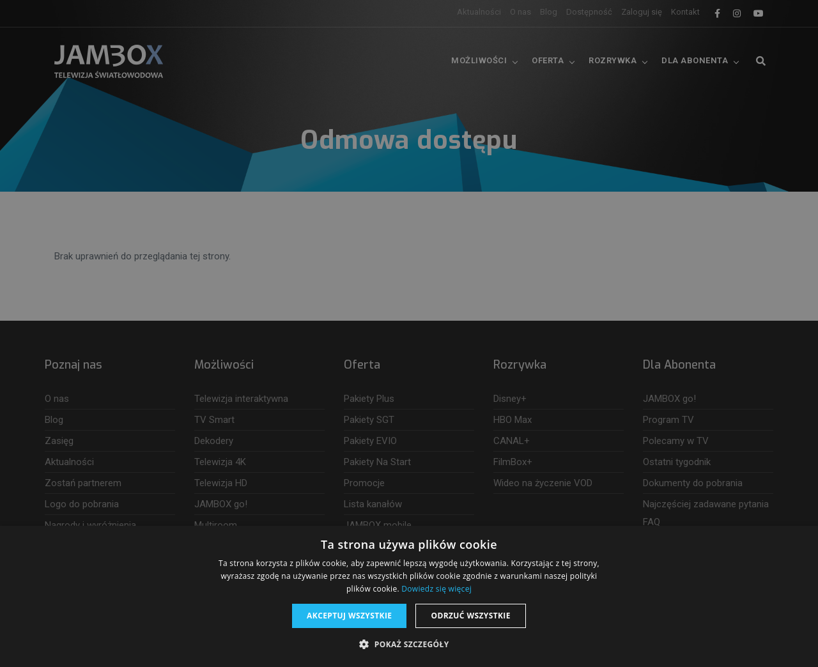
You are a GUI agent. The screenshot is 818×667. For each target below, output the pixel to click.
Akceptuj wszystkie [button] (349, 615)
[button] (409, 645)
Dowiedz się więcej (436, 588)
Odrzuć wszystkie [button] (470, 615)
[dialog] (409, 333)
